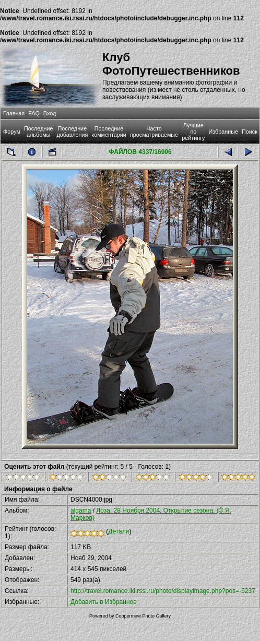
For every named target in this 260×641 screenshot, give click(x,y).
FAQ (34, 113)
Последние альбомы (38, 131)
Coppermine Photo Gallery (143, 616)
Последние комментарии (108, 131)
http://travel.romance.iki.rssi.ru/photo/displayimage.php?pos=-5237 (162, 591)
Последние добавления (72, 131)
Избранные (223, 131)
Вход (49, 113)
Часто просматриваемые (154, 131)
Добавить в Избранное (103, 602)
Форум (11, 131)
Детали (118, 531)
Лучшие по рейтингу (193, 131)
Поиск (249, 131)
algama (80, 510)
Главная (14, 113)
